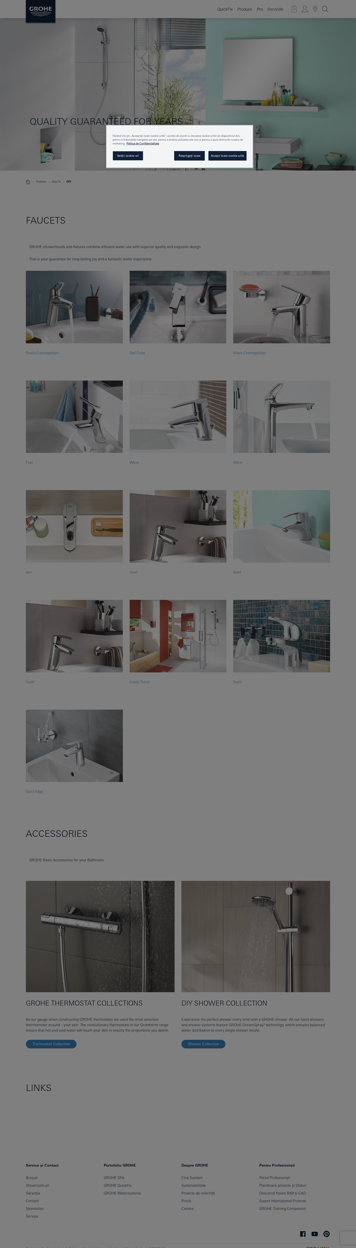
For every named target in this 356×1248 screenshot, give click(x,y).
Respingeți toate (189, 155)
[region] (179, 146)
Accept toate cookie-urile (227, 155)
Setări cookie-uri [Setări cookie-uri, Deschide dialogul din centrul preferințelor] (128, 155)
